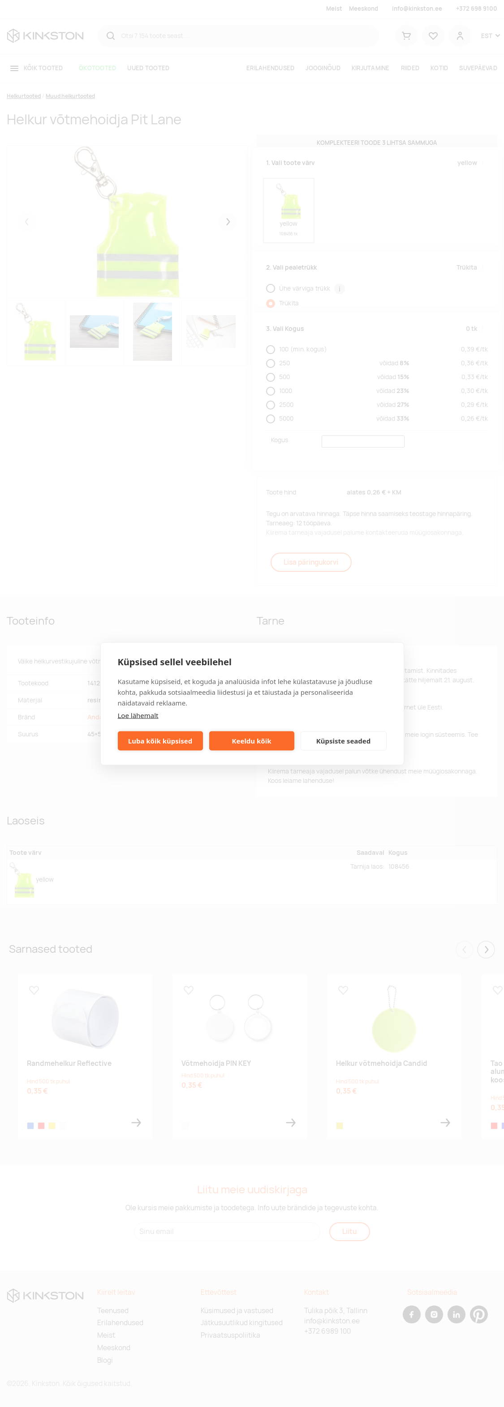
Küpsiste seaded (343, 740)
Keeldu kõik (251, 740)
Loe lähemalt (138, 714)
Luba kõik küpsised (160, 740)
